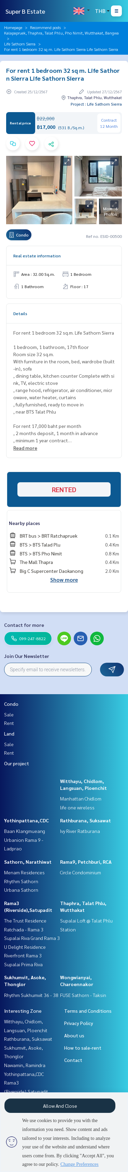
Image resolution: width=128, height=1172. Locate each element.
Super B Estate (25, 11)
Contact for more (24, 625)
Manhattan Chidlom (80, 798)
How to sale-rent (82, 1048)
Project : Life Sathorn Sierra (96, 104)
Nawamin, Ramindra (24, 1065)
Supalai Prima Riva (23, 964)
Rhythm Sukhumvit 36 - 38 (31, 995)
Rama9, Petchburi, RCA (86, 862)
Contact (73, 1060)
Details (20, 313)
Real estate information (37, 255)
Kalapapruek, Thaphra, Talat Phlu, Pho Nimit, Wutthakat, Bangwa (61, 33)
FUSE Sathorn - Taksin (83, 995)
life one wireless (77, 807)
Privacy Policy (78, 1023)
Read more (25, 448)
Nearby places (24, 523)
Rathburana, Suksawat (85, 820)
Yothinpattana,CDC (26, 820)
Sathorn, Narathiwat (28, 862)
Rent (9, 723)
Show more (64, 579)
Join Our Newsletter (26, 656)
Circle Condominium (80, 872)
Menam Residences (24, 872)
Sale (9, 714)
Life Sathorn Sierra (19, 43)
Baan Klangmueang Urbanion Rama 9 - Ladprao (24, 839)
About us (74, 1035)
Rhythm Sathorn (21, 881)
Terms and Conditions (88, 1011)
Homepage (13, 27)
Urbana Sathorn (21, 890)
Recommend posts (45, 27)
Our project (16, 763)
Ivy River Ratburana (80, 831)
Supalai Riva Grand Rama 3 (32, 938)
